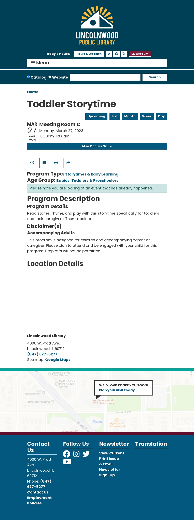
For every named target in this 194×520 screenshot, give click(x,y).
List (115, 116)
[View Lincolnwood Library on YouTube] (67, 463)
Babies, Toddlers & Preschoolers (87, 180)
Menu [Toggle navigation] (41, 63)
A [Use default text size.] (124, 54)
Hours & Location (89, 54)
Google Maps (58, 359)
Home (33, 91)
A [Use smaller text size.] (109, 53)
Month (130, 116)
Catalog (38, 77)
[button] (57, 53)
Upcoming (96, 116)
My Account (140, 54)
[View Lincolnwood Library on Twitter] (87, 455)
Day (161, 116)
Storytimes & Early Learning (91, 174)
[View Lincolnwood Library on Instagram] (76, 455)
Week (147, 116)
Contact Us (37, 492)
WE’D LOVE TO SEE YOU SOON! (123, 387)
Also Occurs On (97, 146)
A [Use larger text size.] (116, 54)
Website (60, 77)
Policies (34, 503)
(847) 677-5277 (42, 354)
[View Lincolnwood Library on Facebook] (67, 455)
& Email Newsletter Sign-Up (109, 469)
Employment (39, 497)
